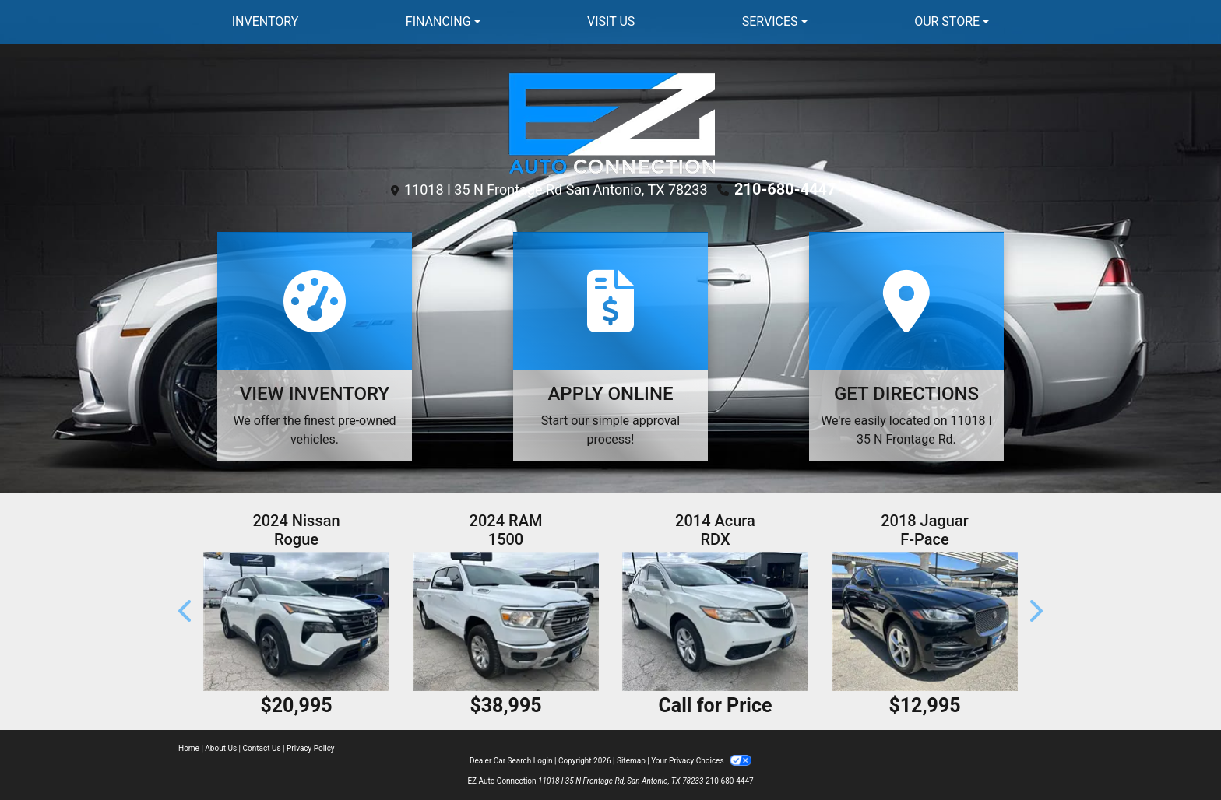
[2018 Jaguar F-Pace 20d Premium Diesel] (925, 621)
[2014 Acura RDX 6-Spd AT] (715, 621)
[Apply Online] (610, 346)
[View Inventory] (314, 346)
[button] (186, 611)
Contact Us (262, 748)
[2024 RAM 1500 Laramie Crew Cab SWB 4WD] (506, 621)
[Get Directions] (906, 346)
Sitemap (631, 760)
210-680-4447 (785, 189)
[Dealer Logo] (611, 121)
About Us (221, 748)
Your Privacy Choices (701, 760)
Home (188, 748)
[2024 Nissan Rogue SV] (296, 621)
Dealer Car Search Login (511, 760)
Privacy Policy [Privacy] (311, 748)
